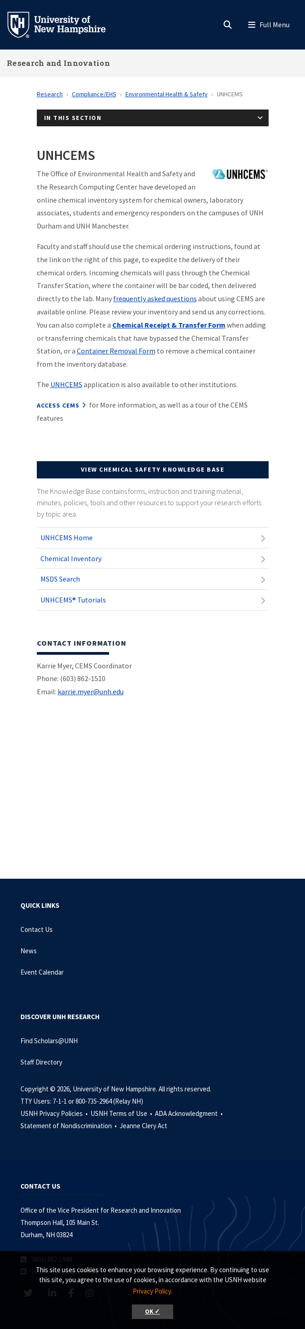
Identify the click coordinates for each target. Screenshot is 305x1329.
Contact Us (36, 929)
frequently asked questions (155, 298)
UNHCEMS (66, 384)
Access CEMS (58, 405)
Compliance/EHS (94, 94)
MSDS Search (60, 578)
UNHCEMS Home (66, 537)
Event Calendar (42, 972)
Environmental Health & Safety (166, 94)
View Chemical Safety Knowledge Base (153, 469)
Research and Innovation (58, 63)
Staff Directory (41, 1062)
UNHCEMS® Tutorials (73, 599)
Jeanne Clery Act (143, 1125)
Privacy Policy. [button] (152, 1291)
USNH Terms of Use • (122, 1113)
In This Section (73, 118)
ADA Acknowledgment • (189, 1113)
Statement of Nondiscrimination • (69, 1125)
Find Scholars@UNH (49, 1040)
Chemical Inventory (70, 558)
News (28, 950)
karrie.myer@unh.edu (91, 691)
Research (50, 94)
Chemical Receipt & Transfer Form (168, 324)
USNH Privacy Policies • (54, 1113)
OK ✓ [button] (152, 1311)
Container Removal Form (116, 350)
